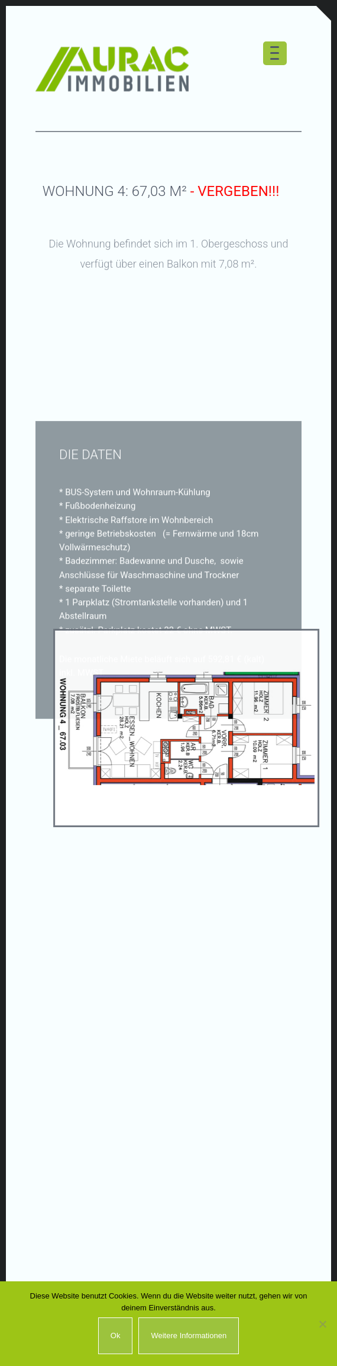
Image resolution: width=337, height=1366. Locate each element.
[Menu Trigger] (275, 53)
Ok (116, 1335)
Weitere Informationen (188, 1335)
